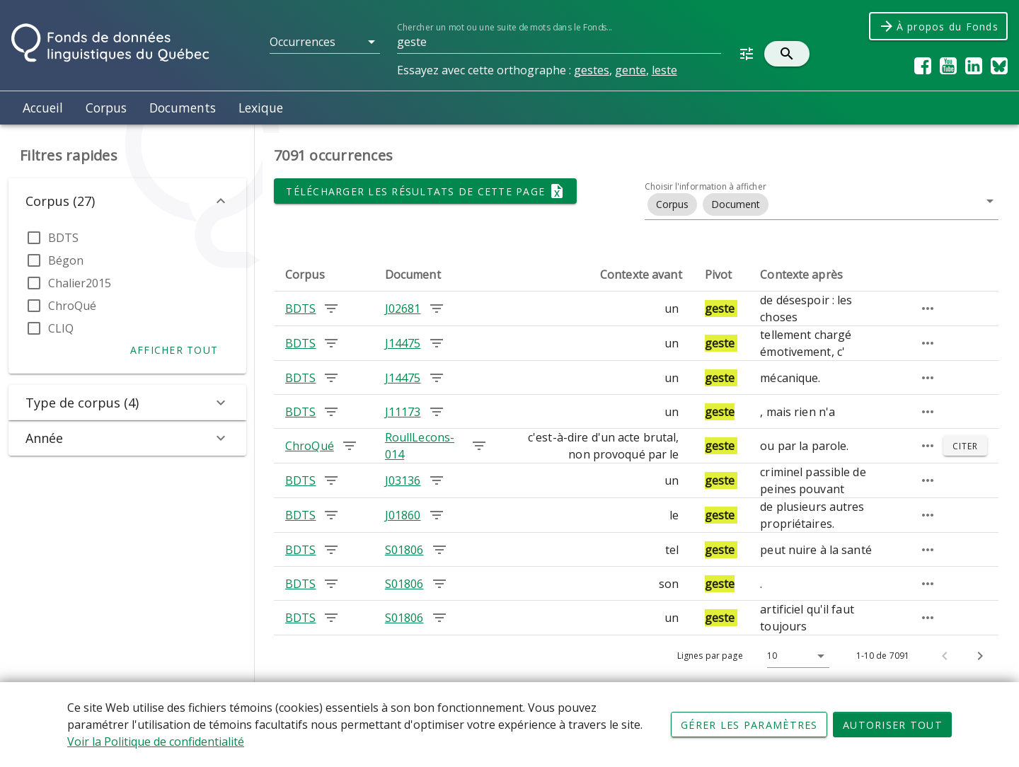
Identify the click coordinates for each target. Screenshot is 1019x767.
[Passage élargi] (928, 308)
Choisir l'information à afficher (705, 186)
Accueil (43, 107)
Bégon (66, 260)
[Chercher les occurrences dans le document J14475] (436, 343)
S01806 (404, 550)
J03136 (403, 480)
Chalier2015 (79, 283)
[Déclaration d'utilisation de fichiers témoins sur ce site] (509, 724)
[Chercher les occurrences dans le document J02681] (436, 308)
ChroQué (72, 306)
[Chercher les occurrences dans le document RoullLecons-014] (479, 446)
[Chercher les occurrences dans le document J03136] (436, 480)
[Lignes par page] (795, 656)
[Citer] (965, 446)
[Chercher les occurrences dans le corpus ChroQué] (349, 446)
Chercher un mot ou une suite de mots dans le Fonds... (504, 27)
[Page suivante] (980, 656)
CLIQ (61, 328)
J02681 (403, 308)
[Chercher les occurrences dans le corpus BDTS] (331, 308)
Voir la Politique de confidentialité (155, 741)
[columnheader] (324, 275)
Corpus (106, 107)
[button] (325, 41)
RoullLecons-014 (419, 445)
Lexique (260, 107)
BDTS (63, 238)
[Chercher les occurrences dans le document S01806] (439, 550)
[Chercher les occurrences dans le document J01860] (436, 515)
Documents (182, 107)
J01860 (403, 515)
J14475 (403, 343)
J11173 (403, 412)
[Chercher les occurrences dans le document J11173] (436, 412)
